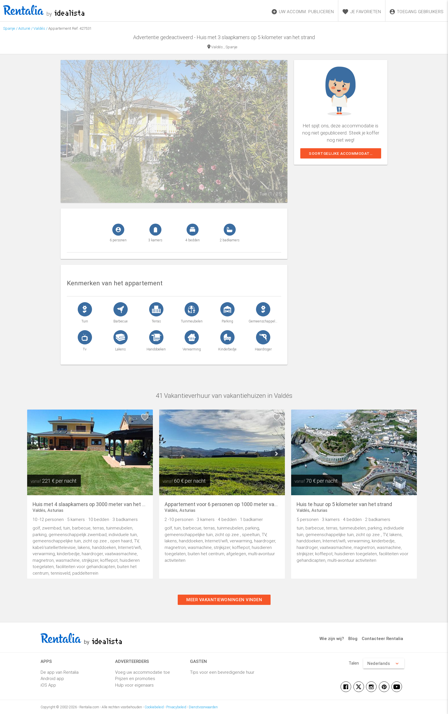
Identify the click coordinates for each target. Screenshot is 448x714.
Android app (52, 678)
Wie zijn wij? (331, 638)
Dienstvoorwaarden (203, 707)
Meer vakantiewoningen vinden (224, 599)
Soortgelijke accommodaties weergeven (345, 153)
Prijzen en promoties (135, 678)
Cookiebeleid (154, 707)
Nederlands (383, 663)
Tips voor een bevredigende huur (222, 672)
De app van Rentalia (60, 672)
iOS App (48, 685)
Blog (352, 638)
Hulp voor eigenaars (134, 685)
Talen (354, 663)
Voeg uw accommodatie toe (142, 672)
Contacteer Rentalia (382, 638)
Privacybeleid (176, 707)
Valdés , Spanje (222, 47)
